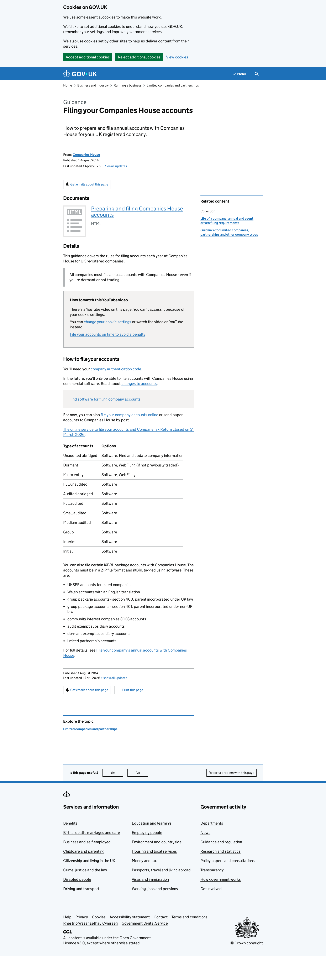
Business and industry (93, 85)
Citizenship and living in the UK (89, 860)
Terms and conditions (189, 917)
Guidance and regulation (221, 842)
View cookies (177, 57)
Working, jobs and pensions (155, 888)
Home (67, 85)
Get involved (211, 888)
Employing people (147, 832)
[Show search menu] (256, 74)
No (142, 773)
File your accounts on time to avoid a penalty (107, 334)
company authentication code (116, 369)
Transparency (212, 870)
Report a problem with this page (231, 773)
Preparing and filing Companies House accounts (137, 211)
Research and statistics (220, 851)
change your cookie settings (107, 321)
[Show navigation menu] (239, 74)
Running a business (127, 85)
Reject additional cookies (139, 57)
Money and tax (144, 860)
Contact (161, 917)
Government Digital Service (145, 923)
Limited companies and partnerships (173, 85)
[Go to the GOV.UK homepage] (80, 74)
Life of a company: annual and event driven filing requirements (226, 220)
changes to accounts (139, 383)
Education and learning (151, 823)
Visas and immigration (150, 879)
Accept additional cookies (88, 57)
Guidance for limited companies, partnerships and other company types (229, 232)
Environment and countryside (157, 842)
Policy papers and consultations (227, 860)
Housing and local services (154, 851)
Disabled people (77, 879)
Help (67, 917)
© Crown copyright (246, 943)
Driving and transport (81, 888)
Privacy (81, 917)
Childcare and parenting (83, 851)
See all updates (116, 166)
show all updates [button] (114, 678)
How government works (220, 879)
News (205, 832)
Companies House (86, 155)
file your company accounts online (129, 414)
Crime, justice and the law (85, 870)
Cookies (99, 917)
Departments (211, 823)
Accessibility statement (130, 917)
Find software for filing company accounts (105, 399)
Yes (117, 773)
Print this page (132, 690)
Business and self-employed (87, 842)
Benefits (70, 823)
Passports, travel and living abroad (161, 870)
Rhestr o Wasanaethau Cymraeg (90, 923)
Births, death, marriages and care (91, 832)
